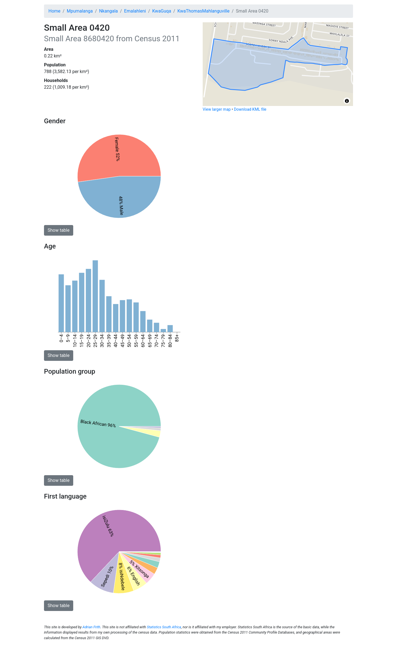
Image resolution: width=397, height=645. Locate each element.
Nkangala (108, 11)
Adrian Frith (91, 627)
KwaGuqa (161, 11)
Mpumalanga (80, 11)
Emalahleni (135, 11)
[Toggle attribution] (347, 101)
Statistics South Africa (164, 627)
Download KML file (250, 109)
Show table (59, 230)
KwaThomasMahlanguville (203, 11)
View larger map (217, 109)
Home (54, 11)
